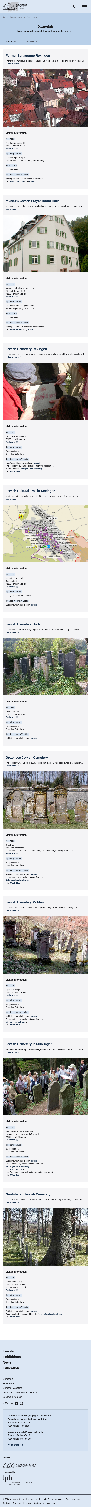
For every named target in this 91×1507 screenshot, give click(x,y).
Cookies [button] (51, 1503)
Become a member (12, 1397)
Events (8, 1351)
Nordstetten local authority (50, 1314)
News (7, 1362)
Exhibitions (12, 1357)
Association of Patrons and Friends (20, 1392)
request (36, 463)
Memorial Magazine (12, 1388)
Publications (9, 1383)
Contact (6, 1503)
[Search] (75, 6)
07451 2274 (15, 1317)
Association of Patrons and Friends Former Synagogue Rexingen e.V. (45, 1499)
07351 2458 (15, 883)
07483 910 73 (16, 1169)
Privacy (27, 1503)
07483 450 (14, 1175)
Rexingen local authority (31, 469)
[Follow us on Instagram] (21, 1403)
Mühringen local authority (17, 1166)
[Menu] (84, 7)
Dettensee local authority (17, 880)
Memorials (32, 17)
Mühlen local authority (16, 1022)
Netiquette (39, 1503)
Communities (15, 17)
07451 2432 (15, 471)
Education (11, 1368)
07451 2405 (15, 1025)
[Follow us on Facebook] (16, 1403)
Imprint (17, 1503)
